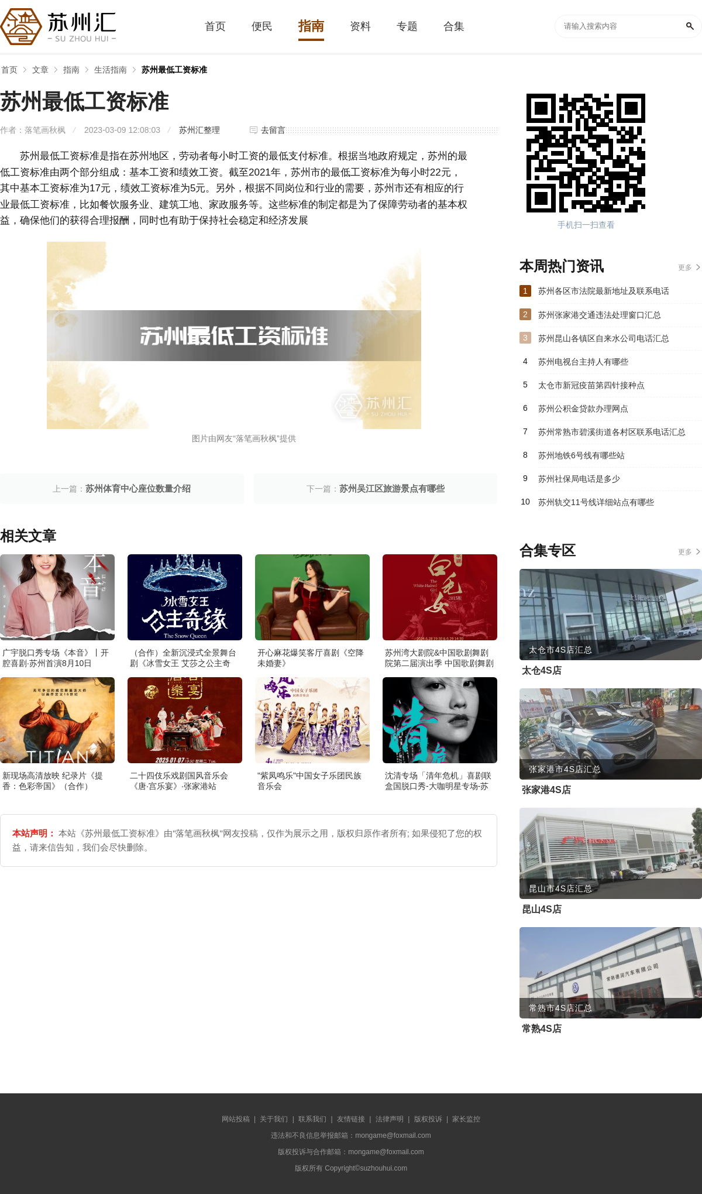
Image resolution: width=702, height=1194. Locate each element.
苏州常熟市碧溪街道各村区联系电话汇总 (612, 432)
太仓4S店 (542, 670)
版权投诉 (428, 1119)
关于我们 (274, 1119)
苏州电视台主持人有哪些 (583, 361)
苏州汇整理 (199, 130)
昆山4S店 (542, 909)
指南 (71, 69)
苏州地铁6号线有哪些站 (581, 455)
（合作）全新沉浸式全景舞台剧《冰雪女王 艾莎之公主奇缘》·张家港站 (183, 663)
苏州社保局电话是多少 (579, 478)
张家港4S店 (546, 790)
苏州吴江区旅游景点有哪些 (392, 488)
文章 (40, 69)
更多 (685, 267)
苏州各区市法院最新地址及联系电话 (603, 291)
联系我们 (312, 1119)
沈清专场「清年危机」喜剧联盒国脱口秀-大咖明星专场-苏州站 (438, 786)
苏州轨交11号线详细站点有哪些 (596, 502)
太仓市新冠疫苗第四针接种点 (591, 385)
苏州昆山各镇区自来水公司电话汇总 (603, 338)
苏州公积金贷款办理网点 (583, 408)
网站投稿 (236, 1119)
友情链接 (351, 1119)
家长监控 (466, 1119)
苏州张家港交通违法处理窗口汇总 (599, 315)
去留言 (273, 130)
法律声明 (390, 1119)
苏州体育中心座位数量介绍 (138, 488)
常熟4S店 (542, 1029)
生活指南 (110, 69)
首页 (9, 69)
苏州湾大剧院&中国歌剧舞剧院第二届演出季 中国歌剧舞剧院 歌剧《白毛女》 (439, 663)
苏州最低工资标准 (174, 69)
